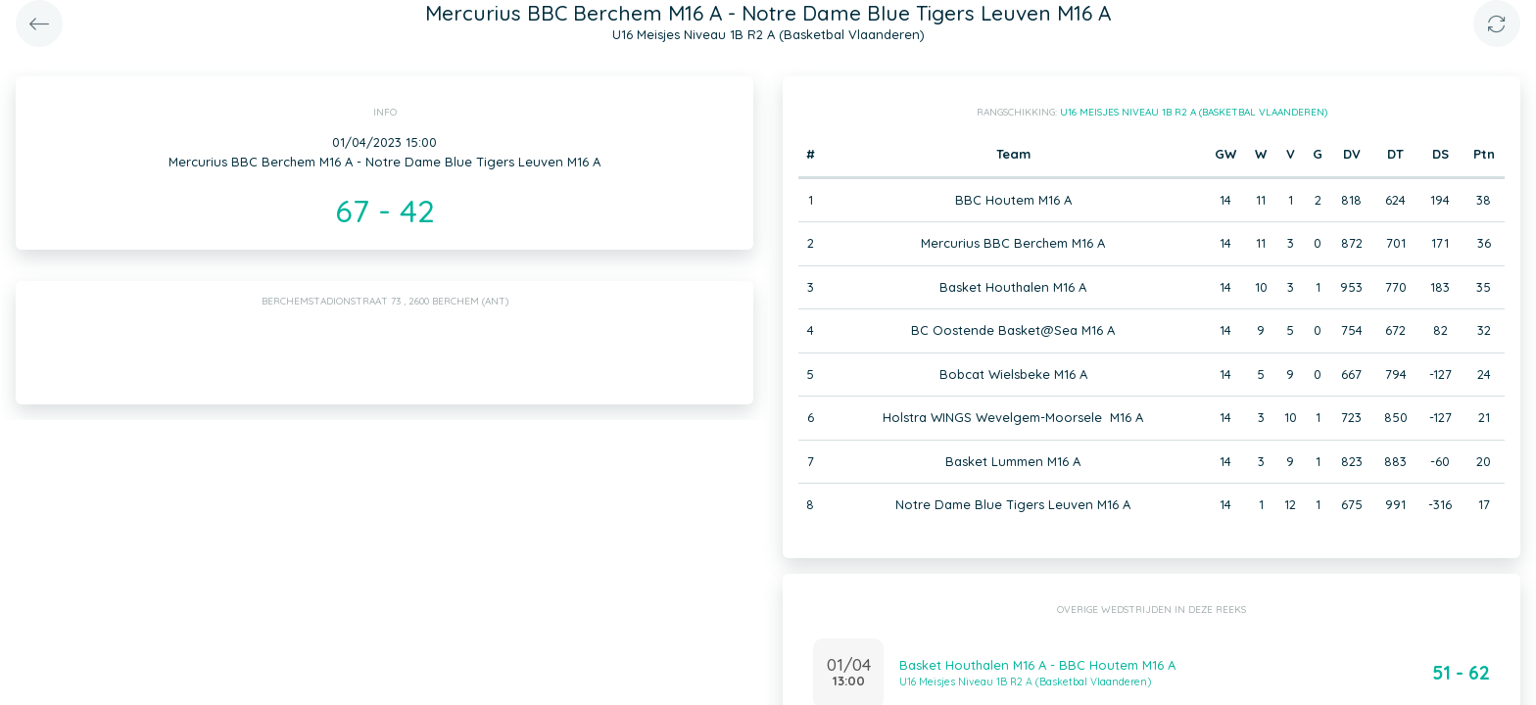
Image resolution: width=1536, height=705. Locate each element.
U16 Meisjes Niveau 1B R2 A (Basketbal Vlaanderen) (1193, 112)
